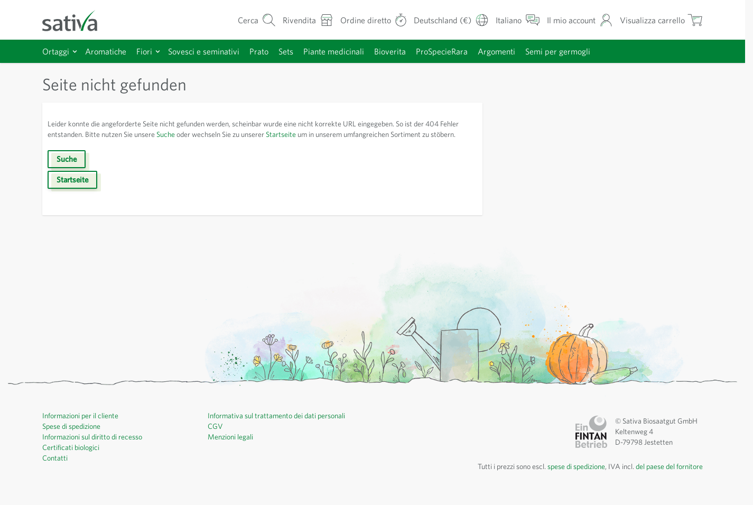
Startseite (327, 134)
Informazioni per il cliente (83, 426)
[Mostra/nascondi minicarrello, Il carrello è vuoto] (659, 20)
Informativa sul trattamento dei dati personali (280, 426)
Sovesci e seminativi (209, 51)
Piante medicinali (347, 51)
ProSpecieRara (460, 51)
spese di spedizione (564, 477)
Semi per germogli (581, 51)
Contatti (55, 468)
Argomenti (518, 51)
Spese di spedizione (75, 437)
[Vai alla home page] (76, 20)
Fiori (146, 51)
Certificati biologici (72, 458)
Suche (200, 134)
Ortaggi (56, 51)
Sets (296, 51)
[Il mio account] (574, 20)
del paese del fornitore (666, 477)
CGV (216, 437)
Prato (267, 51)
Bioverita (405, 51)
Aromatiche (107, 51)
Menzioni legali (232, 447)
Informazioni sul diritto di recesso (96, 447)
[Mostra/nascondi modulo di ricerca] (242, 20)
